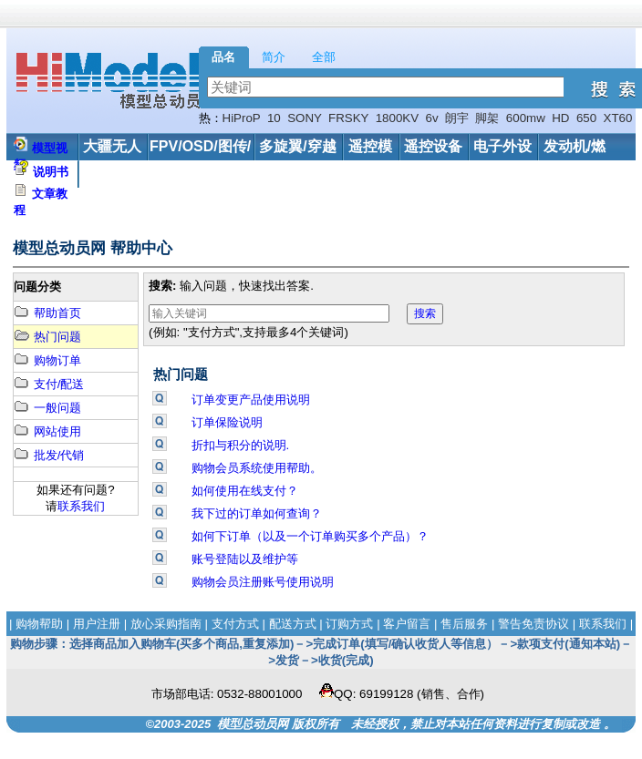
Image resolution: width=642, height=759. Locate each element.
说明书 (50, 172)
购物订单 (47, 360)
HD (560, 118)
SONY (304, 118)
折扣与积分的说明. (241, 445)
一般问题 (47, 408)
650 (586, 118)
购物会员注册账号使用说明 (263, 582)
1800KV (397, 118)
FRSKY (348, 118)
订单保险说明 (227, 422)
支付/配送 (49, 384)
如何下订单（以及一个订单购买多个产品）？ (310, 536)
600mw (525, 118)
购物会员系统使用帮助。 (257, 468)
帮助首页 (47, 313)
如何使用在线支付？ (245, 490)
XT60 (618, 118)
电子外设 (502, 146)
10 (274, 118)
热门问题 (47, 337)
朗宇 (457, 118)
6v (432, 118)
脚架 (487, 118)
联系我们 (81, 506)
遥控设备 (433, 146)
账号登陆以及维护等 (245, 559)
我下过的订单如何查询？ (257, 513)
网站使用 (47, 431)
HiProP (242, 118)
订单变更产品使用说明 (251, 399)
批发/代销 (49, 455)
